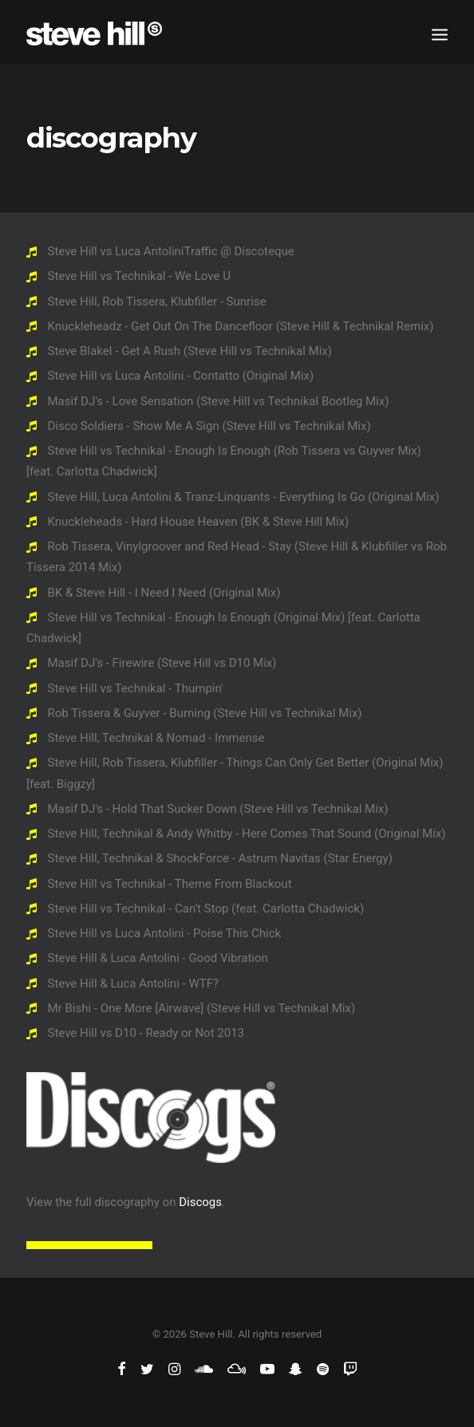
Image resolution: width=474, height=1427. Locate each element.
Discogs (200, 1202)
